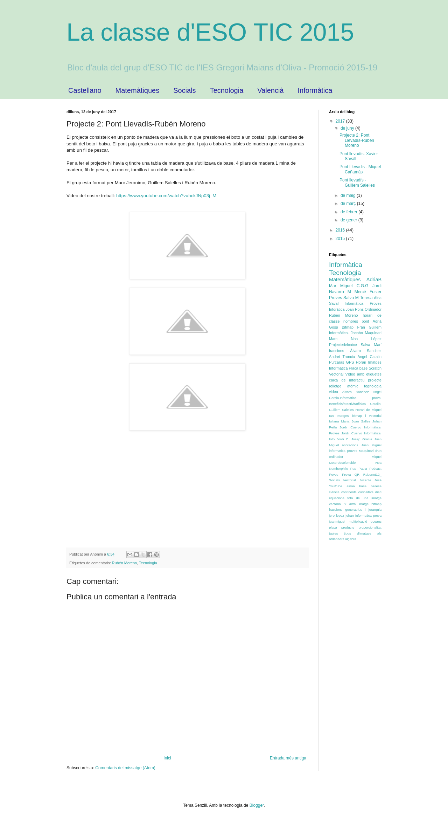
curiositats (365, 492)
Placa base (358, 368)
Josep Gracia (361, 439)
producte (347, 527)
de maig (349, 195)
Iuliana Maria (339, 421)
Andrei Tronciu (342, 357)
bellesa (376, 486)
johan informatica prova (363, 515)
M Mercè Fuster (365, 291)
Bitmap (348, 327)
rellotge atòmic (343, 386)
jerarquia (375, 509)
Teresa (366, 297)
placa (333, 527)
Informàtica (315, 90)
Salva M (351, 297)
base (362, 486)
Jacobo (357, 333)
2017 (341, 121)
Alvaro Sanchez (355, 392)
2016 (341, 230)
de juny (348, 128)
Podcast (375, 468)
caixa (333, 380)
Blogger (257, 805)
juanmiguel (337, 521)
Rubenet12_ (372, 474)
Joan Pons (355, 309)
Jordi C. (343, 439)
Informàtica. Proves (363, 303)
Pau (353, 468)
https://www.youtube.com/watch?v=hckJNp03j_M (165, 195)
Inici (167, 758)
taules (333, 533)
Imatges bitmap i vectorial (359, 416)
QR (357, 474)
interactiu (357, 380)
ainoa (350, 486)
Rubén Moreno (124, 563)
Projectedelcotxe (343, 345)
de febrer (349, 211)
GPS (350, 362)
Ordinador (373, 309)
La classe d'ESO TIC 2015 (210, 32)
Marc (333, 339)
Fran (361, 327)
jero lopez (336, 515)
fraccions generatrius (345, 509)
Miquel (377, 457)
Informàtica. (339, 333)
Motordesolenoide (342, 462)
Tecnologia (227, 90)
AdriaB (374, 279)
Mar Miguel (340, 285)
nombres (350, 321)
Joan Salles (361, 421)
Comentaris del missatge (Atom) (125, 767)
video (333, 392)
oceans (376, 521)
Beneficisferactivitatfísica (347, 404)
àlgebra (350, 539)
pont (365, 321)
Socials (184, 90)
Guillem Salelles (341, 410)
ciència (334, 492)
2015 (341, 238)
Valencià (270, 90)
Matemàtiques (137, 90)
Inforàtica (336, 309)
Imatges (375, 362)
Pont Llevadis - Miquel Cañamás (360, 169)
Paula (362, 468)
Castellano (85, 90)
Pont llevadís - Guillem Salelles (357, 182)
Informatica (338, 368)
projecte (375, 380)
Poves (333, 474)
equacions (336, 498)
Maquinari (373, 333)
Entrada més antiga (288, 758)
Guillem (375, 327)
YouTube (335, 486)
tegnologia (373, 386)
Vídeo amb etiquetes (363, 374)
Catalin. (376, 404)
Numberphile (338, 468)
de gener (349, 220)
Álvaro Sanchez (366, 351)
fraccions (336, 351)
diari (378, 492)
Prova (346, 474)
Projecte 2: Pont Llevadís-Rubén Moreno (357, 140)
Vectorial (336, 374)
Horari (361, 362)
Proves (335, 297)
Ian (331, 416)
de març (349, 203)
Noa (378, 462)
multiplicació (358, 521)
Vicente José (371, 480)
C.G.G (363, 285)
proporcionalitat (370, 527)
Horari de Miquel (369, 410)
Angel (362, 357)
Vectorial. (350, 480)
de (343, 380)
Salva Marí (371, 345)
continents (349, 492)
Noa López (366, 339)
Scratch (375, 368)
